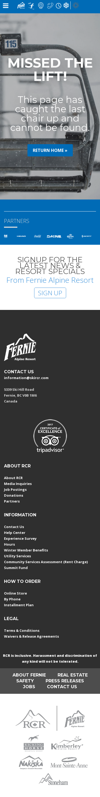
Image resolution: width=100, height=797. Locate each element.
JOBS (29, 686)
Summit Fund (16, 567)
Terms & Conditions (21, 630)
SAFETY (25, 680)
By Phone (12, 599)
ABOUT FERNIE (29, 675)
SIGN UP (50, 292)
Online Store (15, 593)
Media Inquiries (18, 483)
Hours (9, 544)
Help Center (14, 532)
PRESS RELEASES (65, 680)
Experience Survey (20, 538)
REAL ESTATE (73, 675)
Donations (13, 495)
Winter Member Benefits (26, 550)
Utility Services (17, 556)
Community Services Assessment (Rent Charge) (46, 561)
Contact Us (14, 526)
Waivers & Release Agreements (31, 636)
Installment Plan (19, 605)
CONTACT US (19, 371)
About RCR (13, 477)
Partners (12, 501)
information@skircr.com (26, 377)
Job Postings (15, 489)
